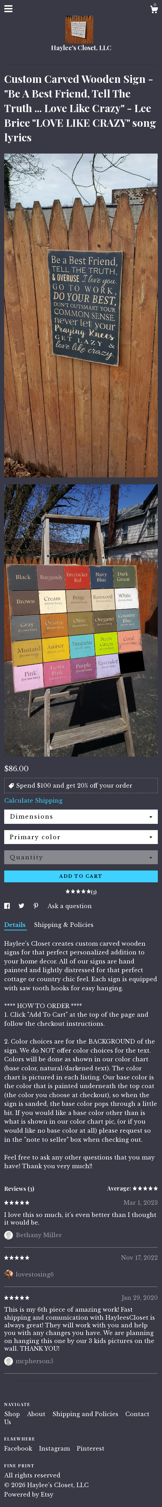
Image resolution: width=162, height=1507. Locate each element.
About (37, 1414)
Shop (13, 1414)
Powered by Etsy (28, 1494)
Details (15, 924)
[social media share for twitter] (22, 906)
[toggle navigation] (8, 8)
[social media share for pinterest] (36, 906)
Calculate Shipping (33, 800)
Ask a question (69, 906)
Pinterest (90, 1448)
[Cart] (154, 10)
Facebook (19, 1448)
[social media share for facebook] (8, 906)
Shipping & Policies (64, 924)
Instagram (55, 1448)
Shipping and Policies (86, 1414)
